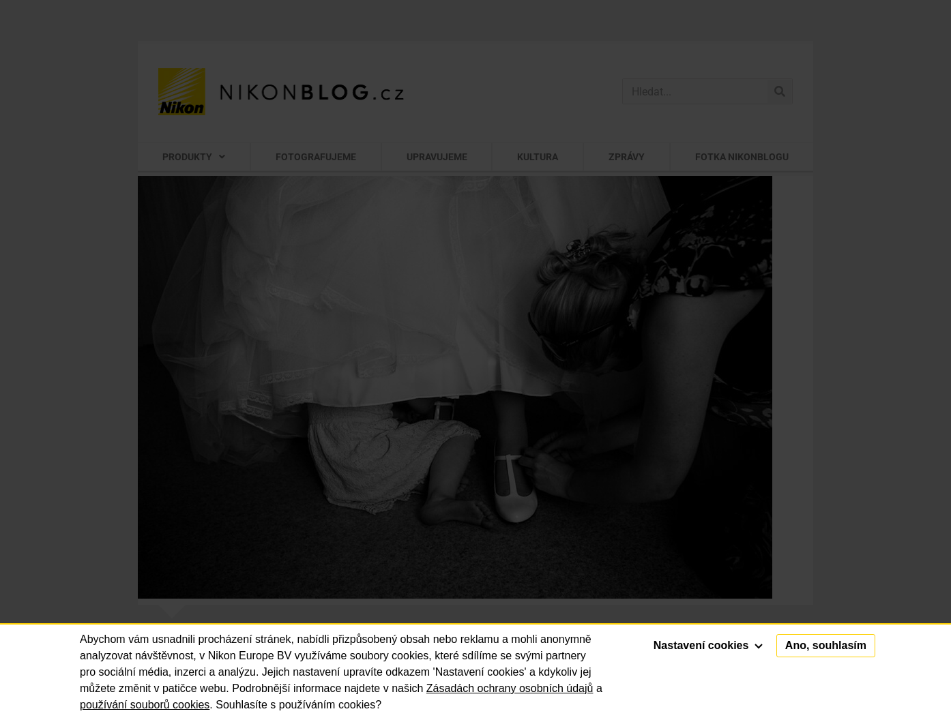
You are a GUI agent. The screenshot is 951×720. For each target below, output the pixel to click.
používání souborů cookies (144, 704)
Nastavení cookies (708, 645)
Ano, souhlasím (825, 645)
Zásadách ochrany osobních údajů (510, 688)
